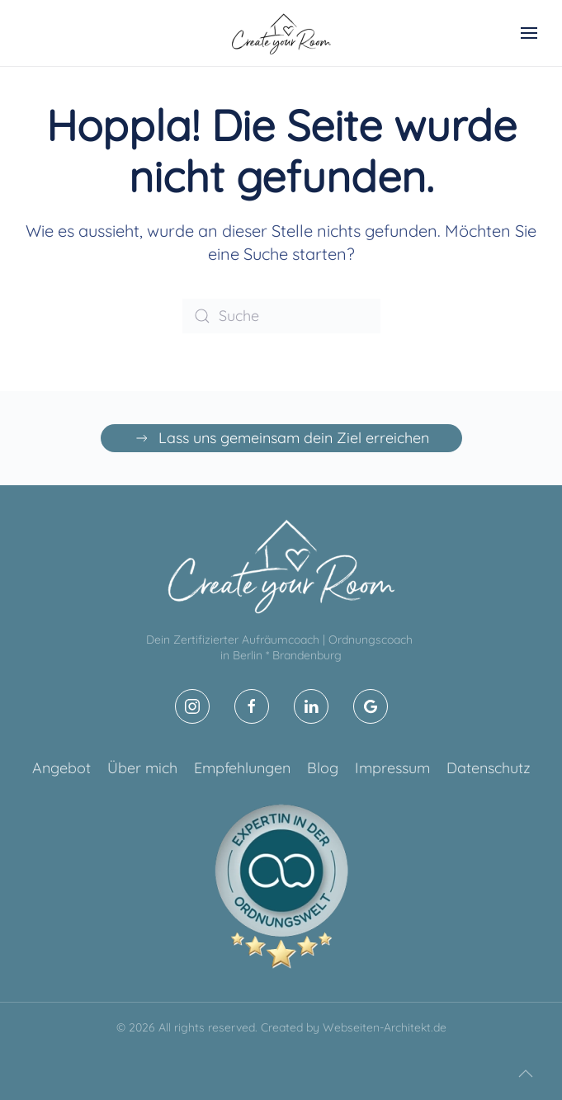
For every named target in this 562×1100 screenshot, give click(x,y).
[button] (529, 33)
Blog (322, 767)
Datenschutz (488, 767)
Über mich (142, 767)
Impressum (392, 767)
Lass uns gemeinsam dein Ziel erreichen (281, 437)
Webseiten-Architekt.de (384, 1027)
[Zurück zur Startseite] (281, 33)
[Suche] (281, 316)
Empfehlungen (242, 767)
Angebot (61, 767)
